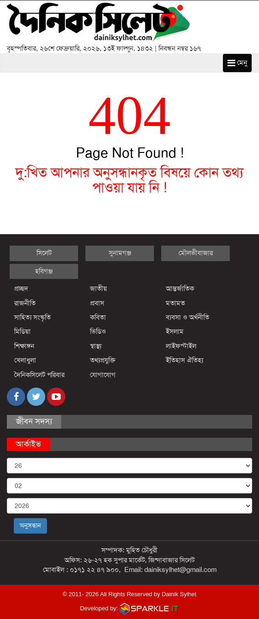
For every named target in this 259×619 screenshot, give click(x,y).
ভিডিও (98, 331)
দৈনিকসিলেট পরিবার (39, 375)
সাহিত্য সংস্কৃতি (32, 317)
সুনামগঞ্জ (120, 253)
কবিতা (98, 317)
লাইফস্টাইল (181, 346)
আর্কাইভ (28, 444)
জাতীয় (98, 288)
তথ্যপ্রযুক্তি (103, 360)
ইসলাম (175, 331)
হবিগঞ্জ (44, 271)
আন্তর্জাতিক (180, 288)
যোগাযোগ (103, 375)
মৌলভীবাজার (196, 253)
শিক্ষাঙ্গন (24, 346)
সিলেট (44, 253)
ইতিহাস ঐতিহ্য (185, 360)
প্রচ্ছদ (21, 288)
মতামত (175, 303)
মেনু (237, 62)
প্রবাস (97, 303)
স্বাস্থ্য (95, 346)
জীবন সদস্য (34, 421)
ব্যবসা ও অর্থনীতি (187, 317)
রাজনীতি (25, 303)
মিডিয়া (22, 331)
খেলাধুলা (25, 360)
